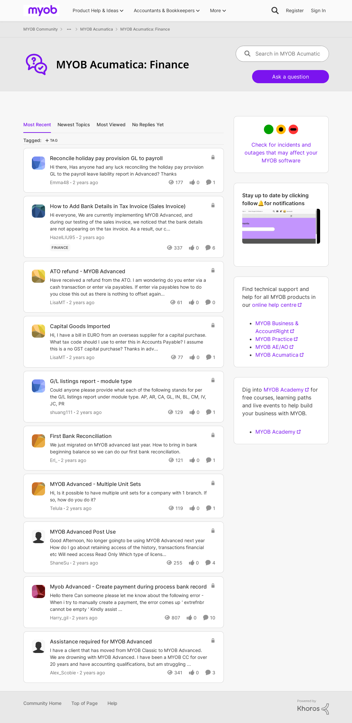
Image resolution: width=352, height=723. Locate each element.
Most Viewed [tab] (111, 124)
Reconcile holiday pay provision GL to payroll (106, 158)
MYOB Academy (284, 389)
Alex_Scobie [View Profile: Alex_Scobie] (63, 672)
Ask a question (290, 76)
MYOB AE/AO (271, 347)
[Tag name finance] (60, 247)
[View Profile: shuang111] (38, 386)
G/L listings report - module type (91, 381)
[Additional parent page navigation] (69, 29)
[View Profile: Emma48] (38, 163)
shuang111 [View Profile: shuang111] (61, 412)
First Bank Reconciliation (81, 436)
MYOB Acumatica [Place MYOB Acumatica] (96, 29)
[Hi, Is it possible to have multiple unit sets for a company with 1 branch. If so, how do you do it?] (128, 496)
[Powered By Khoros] (313, 707)
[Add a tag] (51, 140)
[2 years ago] (84, 182)
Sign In (318, 10)
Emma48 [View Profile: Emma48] (59, 182)
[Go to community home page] (41, 10)
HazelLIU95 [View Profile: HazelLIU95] (62, 237)
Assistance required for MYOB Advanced (101, 641)
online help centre (274, 304)
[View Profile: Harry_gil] (38, 591)
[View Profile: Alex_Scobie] (38, 646)
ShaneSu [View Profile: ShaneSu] (59, 563)
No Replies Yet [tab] (148, 124)
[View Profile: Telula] (38, 488)
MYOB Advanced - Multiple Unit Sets (95, 484)
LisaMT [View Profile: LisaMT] (57, 302)
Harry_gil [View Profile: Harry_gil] (59, 617)
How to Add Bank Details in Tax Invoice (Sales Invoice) (118, 206)
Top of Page (84, 703)
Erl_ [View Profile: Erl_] (53, 460)
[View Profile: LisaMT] (38, 276)
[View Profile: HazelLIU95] (38, 211)
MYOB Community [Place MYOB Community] (40, 29)
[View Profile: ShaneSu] (38, 536)
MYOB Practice (274, 339)
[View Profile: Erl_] (38, 440)
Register (295, 10)
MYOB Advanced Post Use (83, 531)
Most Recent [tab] (37, 124)
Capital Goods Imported (80, 326)
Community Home (42, 703)
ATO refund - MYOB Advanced (87, 271)
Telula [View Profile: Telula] (56, 508)
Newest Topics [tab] (74, 124)
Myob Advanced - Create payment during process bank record (128, 586)
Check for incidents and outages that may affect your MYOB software (281, 152)
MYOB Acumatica (276, 354)
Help (112, 703)
